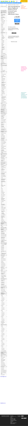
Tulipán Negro (3, 221)
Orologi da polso (3, 291)
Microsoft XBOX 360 (3, 373)
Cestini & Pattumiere (2, 150)
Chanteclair (3, 192)
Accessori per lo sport (3, 64)
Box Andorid (3, 357)
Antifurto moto (3, 96)
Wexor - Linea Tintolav (3, 186)
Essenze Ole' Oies (3, 172)
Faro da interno (3, 258)
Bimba (2, 52)
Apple (2, 295)
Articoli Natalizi (3, 275)
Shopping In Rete (11, 37)
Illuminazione (3, 255)
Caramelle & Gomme (3, 30)
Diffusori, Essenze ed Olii (3, 152)
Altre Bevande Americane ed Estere (3, 15)
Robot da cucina (3, 148)
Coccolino (2, 193)
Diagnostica (3, 79)
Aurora (2, 206)
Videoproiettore (3, 365)
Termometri (3, 239)
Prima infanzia (3, 53)
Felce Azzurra (3, 194)
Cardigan (2, 40)
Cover (2, 296)
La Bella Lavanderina (3, 169)
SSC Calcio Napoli (3, 10)
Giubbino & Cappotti (3, 47)
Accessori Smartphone (3, 322)
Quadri (2, 261)
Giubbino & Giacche (3, 38)
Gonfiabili (2, 245)
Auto (2, 72)
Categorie (11, 418)
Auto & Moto (3, 71)
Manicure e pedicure (2, 124)
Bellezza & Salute (3, 113)
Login (5, 2)
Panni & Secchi (3, 167)
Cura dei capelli (3, 119)
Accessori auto (3, 74)
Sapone (2, 197)
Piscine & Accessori (2, 247)
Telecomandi (3, 364)
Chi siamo (15, 2)
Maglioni (2, 44)
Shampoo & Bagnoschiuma (3, 181)
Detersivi (2, 164)
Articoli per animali (3, 65)
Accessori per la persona (3, 58)
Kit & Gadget (3, 136)
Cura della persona (2, 118)
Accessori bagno (3, 142)
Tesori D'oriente (3, 176)
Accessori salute (3, 114)
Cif (1, 187)
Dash (2, 188)
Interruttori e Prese (3, 269)
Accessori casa (3, 141)
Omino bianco (3, 200)
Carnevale (2, 157)
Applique (2, 257)
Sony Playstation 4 (3, 370)
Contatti (19, 2)
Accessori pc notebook (3, 282)
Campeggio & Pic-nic (3, 251)
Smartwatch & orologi (3, 287)
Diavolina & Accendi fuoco (3, 204)
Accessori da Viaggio (3, 56)
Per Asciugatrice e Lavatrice (3, 166)
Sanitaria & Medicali (2, 229)
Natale (2, 270)
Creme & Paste (3, 208)
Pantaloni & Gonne (3, 49)
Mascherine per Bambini (3, 231)
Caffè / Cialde (3, 20)
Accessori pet (3, 70)
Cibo (1, 66)
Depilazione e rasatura (3, 116)
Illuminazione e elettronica (3, 98)
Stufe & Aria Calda (3, 227)
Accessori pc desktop (3, 280)
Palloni (2, 226)
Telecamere (3, 362)
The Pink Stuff (3, 175)
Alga (1, 184)
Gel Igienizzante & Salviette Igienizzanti (3, 241)
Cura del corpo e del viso (3, 122)
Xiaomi (2, 316)
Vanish (2, 218)
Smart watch (3, 289)
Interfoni (2, 100)
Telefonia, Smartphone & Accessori (3, 293)
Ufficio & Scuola (3, 354)
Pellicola (2, 315)
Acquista (17, 20)
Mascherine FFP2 (3, 234)
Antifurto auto (3, 88)
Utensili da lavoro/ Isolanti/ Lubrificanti (3, 353)
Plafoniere (2, 262)
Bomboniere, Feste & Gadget (3, 131)
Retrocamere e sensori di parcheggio (3, 85)
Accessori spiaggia (3, 244)
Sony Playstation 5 (3, 371)
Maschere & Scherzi (3, 160)
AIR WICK (2, 220)
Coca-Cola (2, 23)
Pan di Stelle (3, 28)
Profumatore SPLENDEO (3, 173)
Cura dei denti (3, 120)
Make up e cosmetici (2, 126)
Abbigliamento (3, 32)
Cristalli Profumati (2, 213)
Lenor (2, 189)
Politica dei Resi (12, 423)
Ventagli (2, 134)
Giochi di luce (3, 263)
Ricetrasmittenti (3, 108)
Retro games (3, 374)
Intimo (2, 35)
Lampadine (2, 256)
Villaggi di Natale (3, 276)
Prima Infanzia (3, 163)
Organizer (2, 147)
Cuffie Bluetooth (3, 105)
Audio (2, 103)
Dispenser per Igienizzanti (3, 237)
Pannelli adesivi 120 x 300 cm (3, 156)
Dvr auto (2, 75)
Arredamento (3, 143)
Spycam (2, 361)
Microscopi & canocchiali (3, 360)
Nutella (2, 31)
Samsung (2, 300)
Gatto (2, 69)
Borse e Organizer (2, 91)
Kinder (2, 25)
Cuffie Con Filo (3, 106)
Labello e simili (3, 207)
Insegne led (2, 266)
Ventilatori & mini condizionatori (3, 253)
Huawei (2, 305)
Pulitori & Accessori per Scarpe (3, 217)
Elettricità (2, 267)
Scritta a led (2, 135)
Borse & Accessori (3, 54)
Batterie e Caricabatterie (3, 111)
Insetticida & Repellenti (3, 199)
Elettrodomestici (3, 146)
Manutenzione (3, 86)
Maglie (2, 45)
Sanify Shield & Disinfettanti (3, 179)
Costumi (2, 36)
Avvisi (11, 422)
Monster (2, 19)
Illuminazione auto (3, 77)
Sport (1, 225)
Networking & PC (3, 278)
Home (2, 2)
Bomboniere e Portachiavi (3, 138)
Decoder (2, 358)
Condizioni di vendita (13, 420)
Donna (2, 39)
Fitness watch (3, 290)
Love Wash (2, 209)
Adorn (2, 177)
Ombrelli (2, 59)
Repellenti (2, 248)
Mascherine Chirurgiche (3, 233)
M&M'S (2, 24)
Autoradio (2, 92)
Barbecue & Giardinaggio (3, 109)
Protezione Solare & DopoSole (3, 129)
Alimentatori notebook (3, 284)
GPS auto (2, 89)
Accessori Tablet (3, 350)
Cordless (2, 323)
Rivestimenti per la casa (3, 154)
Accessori (2, 312)
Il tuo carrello (9, 2)
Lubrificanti (3, 78)
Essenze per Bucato (3, 211)
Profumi (2, 201)
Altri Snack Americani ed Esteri (3, 18)
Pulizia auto (3, 93)
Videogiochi (2, 366)
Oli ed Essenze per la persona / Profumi (3, 223)
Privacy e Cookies (12, 419)
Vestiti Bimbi (3, 158)
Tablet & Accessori (3, 324)
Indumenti (2, 62)
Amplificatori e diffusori (3, 82)
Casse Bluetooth (3, 104)
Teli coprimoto (3, 99)
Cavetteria (2, 299)
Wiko (2, 310)
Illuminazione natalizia (3, 273)
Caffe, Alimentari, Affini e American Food (3, 12)
